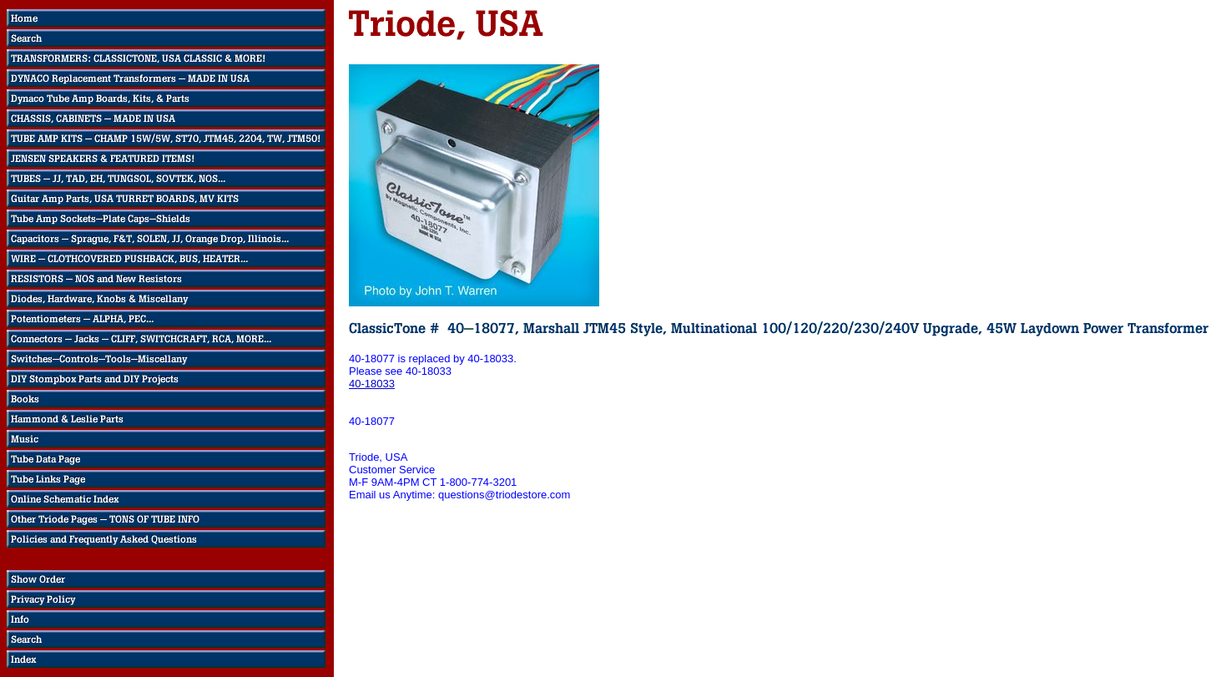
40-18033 (372, 383)
